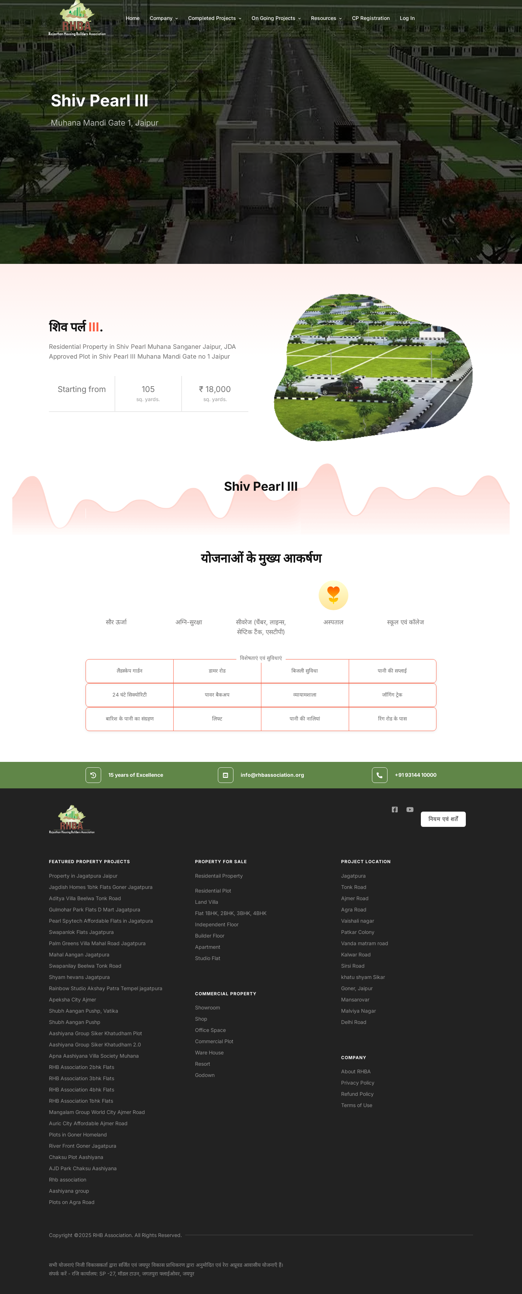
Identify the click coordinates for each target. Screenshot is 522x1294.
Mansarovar (355, 999)
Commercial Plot (214, 1041)
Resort (202, 1064)
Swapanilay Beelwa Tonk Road (85, 966)
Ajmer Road (355, 898)
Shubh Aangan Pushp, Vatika (83, 1011)
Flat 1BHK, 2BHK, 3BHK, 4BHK (230, 913)
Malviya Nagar (358, 1011)
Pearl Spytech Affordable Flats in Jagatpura (101, 921)
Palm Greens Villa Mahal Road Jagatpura (97, 943)
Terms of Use (356, 1105)
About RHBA (356, 1071)
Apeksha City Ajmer (72, 999)
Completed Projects (214, 18)
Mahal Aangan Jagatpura (79, 954)
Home (133, 18)
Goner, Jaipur (357, 988)
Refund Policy (357, 1094)
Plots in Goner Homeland (78, 1134)
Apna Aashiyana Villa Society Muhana (94, 1056)
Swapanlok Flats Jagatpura (81, 932)
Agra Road (353, 909)
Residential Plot (213, 890)
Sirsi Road (353, 966)
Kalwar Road (356, 954)
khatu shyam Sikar (363, 977)
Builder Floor (209, 935)
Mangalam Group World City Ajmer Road (97, 1112)
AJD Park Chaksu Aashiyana (83, 1168)
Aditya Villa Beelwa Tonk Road (85, 898)
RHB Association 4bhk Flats (81, 1089)
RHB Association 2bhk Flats (81, 1067)
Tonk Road (353, 887)
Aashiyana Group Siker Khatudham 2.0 (95, 1044)
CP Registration (371, 18)
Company (164, 18)
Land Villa (206, 902)
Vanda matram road (364, 943)
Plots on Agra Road (72, 1202)
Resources (326, 18)
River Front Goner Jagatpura (82, 1146)
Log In (407, 18)
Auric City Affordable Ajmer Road (88, 1123)
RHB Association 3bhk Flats (81, 1078)
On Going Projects (276, 18)
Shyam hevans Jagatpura (79, 977)
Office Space (210, 1030)
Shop (201, 1019)
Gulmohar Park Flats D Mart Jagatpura (94, 909)
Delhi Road (353, 1022)
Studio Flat (207, 958)
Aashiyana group (69, 1191)
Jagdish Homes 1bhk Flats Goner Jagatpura (101, 887)
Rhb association (67, 1179)
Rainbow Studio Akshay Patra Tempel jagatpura (105, 988)
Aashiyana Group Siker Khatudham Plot (95, 1033)
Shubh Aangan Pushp (74, 1022)
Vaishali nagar (357, 921)
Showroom (207, 1007)
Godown (205, 1075)
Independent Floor (217, 924)
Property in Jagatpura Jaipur (83, 876)
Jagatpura (353, 876)
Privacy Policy (357, 1082)
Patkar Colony (357, 932)
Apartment (207, 947)
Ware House (209, 1052)
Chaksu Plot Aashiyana (76, 1157)
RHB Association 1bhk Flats (81, 1101)
